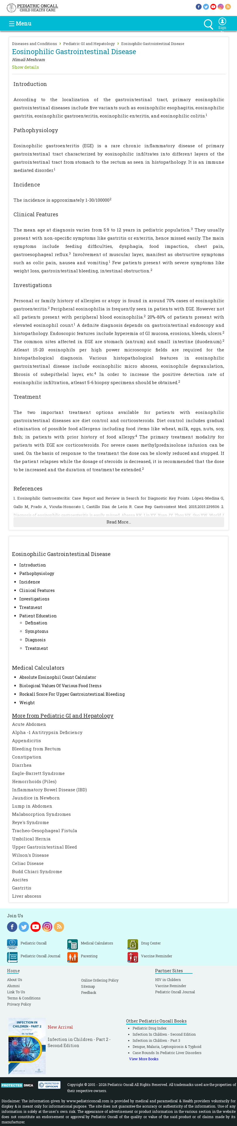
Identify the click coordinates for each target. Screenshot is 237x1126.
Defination (36, 623)
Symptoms (36, 631)
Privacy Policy (19, 1004)
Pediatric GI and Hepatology (89, 43)
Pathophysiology (36, 573)
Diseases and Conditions (34, 43)
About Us (14, 979)
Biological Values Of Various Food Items (60, 685)
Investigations (34, 599)
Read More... (119, 522)
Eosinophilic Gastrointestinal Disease (152, 43)
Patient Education (38, 616)
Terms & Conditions (24, 998)
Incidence (29, 582)
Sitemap (88, 986)
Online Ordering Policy (99, 980)
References (27, 488)
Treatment (30, 607)
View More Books (144, 1058)
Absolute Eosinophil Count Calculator (57, 677)
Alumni (13, 985)
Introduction (32, 565)
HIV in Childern (168, 979)
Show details (25, 67)
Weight (27, 702)
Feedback (88, 992)
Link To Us (16, 991)
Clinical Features (37, 590)
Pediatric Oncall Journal (175, 991)
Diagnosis (35, 640)
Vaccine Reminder (170, 985)
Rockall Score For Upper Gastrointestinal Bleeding (72, 694)
